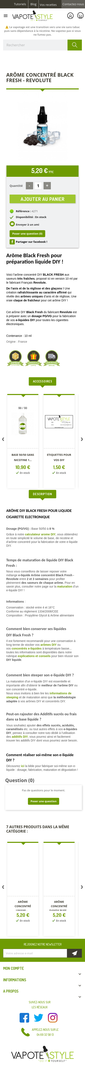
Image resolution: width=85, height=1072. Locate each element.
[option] (23, 442)
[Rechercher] (42, 45)
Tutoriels (20, 4)
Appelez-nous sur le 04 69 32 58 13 (45, 1032)
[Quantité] (38, 185)
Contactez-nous (73, 4)
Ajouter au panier (43, 199)
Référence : (23, 211)
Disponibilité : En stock (31, 217)
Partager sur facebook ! (31, 242)
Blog (33, 4)
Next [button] (82, 440)
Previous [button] (3, 440)
